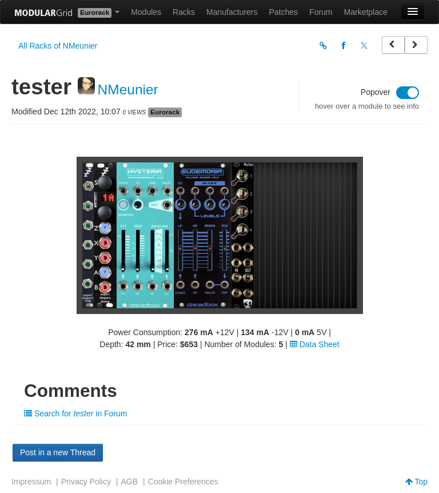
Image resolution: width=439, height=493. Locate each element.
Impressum (31, 481)
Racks (184, 12)
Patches (283, 12)
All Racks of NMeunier (58, 45)
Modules (146, 12)
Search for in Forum (75, 413)
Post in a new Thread (57, 452)
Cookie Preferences (183, 481)
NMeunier (128, 89)
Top (416, 481)
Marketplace (366, 12)
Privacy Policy (86, 481)
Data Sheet (315, 344)
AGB (129, 481)
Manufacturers (231, 12)
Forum (320, 12)
